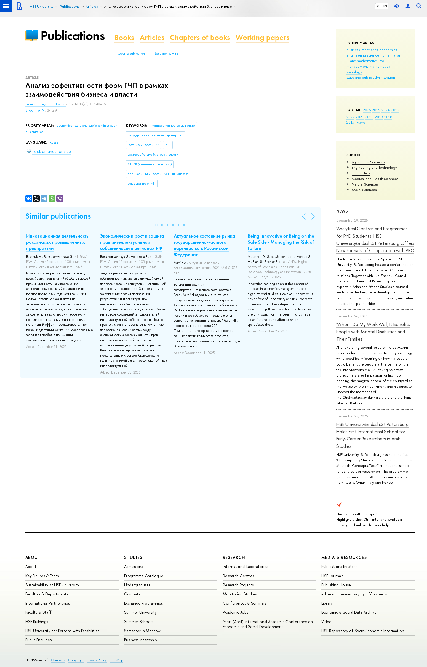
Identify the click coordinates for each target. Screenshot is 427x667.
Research (234, 557)
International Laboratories (245, 566)
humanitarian (391, 55)
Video (326, 621)
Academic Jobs (235, 612)
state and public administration (370, 77)
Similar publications (58, 216)
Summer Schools (138, 621)
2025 (376, 109)
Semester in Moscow (142, 630)
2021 (360, 116)
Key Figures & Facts (42, 575)
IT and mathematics (361, 60)
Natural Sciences (365, 184)
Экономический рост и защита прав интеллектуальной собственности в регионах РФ (132, 242)
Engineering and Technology (374, 167)
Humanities (361, 172)
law (381, 60)
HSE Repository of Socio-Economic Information (362, 630)
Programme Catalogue (143, 575)
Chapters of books (200, 37)
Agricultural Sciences (368, 161)
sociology (354, 71)
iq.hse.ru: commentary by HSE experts (354, 594)
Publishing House (336, 584)
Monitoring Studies (240, 594)
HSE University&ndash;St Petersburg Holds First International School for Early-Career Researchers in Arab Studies (372, 435)
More (361, 122)
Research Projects (238, 584)
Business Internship (140, 639)
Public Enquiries (38, 639)
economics (388, 49)
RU (379, 6)
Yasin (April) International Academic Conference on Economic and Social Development (268, 624)
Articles (152, 37)
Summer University (140, 612)
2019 (379, 116)
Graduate (132, 594)
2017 (350, 122)
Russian (55, 142)
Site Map (116, 660)
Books (124, 37)
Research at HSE (166, 53)
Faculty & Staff (38, 612)
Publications (73, 35)
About (33, 557)
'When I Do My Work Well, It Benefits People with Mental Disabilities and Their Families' (373, 331)
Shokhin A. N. (35, 110)
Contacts (58, 660)
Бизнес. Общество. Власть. (45, 104)
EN (385, 6)
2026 (367, 109)
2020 (369, 116)
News (342, 211)
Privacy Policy (97, 660)
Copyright (76, 660)
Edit (412, 659)
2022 (350, 116)
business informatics (362, 49)
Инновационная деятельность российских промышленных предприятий (57, 242)
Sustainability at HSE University (52, 584)
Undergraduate (137, 584)
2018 (388, 116)
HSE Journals (332, 575)
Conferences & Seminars (244, 603)
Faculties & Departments (46, 594)
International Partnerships (47, 603)
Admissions (133, 566)
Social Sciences (364, 189)
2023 (395, 109)
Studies (133, 557)
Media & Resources (344, 557)
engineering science (362, 55)
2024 (385, 109)
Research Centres (238, 575)
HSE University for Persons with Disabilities (62, 630)
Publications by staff (339, 566)
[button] (156, 225)
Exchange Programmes (143, 603)
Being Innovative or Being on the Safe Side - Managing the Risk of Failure (281, 242)
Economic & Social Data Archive (349, 612)
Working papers (262, 37)
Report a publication (131, 53)
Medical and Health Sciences (375, 178)
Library (327, 603)
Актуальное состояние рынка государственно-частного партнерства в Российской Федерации (204, 245)
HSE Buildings (36, 621)
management (357, 66)
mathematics (379, 66)
